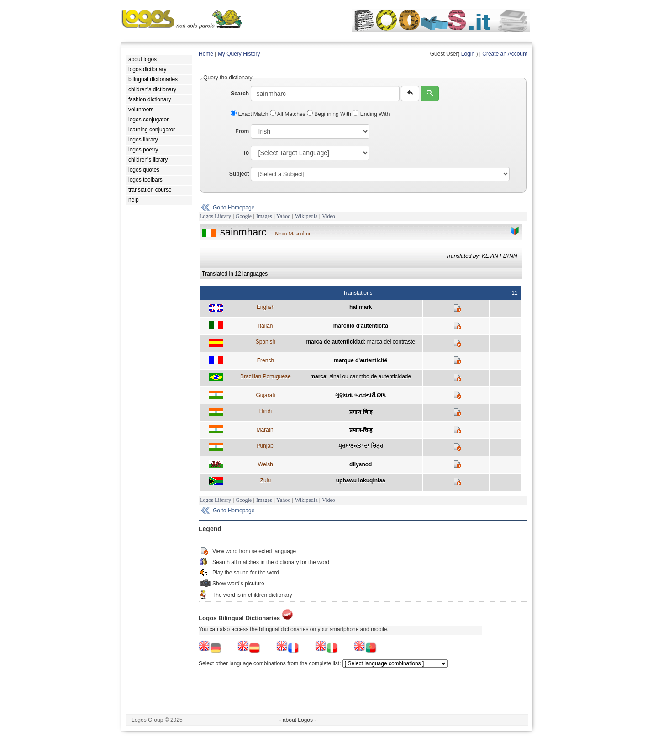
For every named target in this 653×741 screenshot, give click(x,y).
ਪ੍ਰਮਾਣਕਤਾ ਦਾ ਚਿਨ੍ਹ (360, 446)
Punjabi (265, 446)
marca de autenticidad (335, 342)
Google (244, 216)
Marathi (265, 430)
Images (264, 216)
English (265, 307)
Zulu (265, 480)
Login (467, 54)
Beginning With (330, 114)
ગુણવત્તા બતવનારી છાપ (360, 395)
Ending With (371, 114)
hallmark (360, 307)
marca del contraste (391, 342)
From (242, 131)
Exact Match (250, 114)
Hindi (265, 411)
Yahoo (283, 216)
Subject (239, 174)
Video (328, 216)
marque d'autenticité (360, 360)
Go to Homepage (233, 207)
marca (318, 376)
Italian (265, 326)
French (265, 360)
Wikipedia (306, 216)
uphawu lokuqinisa (360, 480)
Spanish (265, 342)
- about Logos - (297, 720)
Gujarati (265, 395)
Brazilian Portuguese (265, 376)
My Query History (239, 54)
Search (240, 93)
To (245, 153)
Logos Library (215, 216)
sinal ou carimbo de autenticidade (370, 376)
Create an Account (504, 54)
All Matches (288, 114)
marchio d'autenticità (360, 326)
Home (206, 54)
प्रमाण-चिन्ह (360, 412)
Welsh (265, 464)
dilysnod (360, 464)
